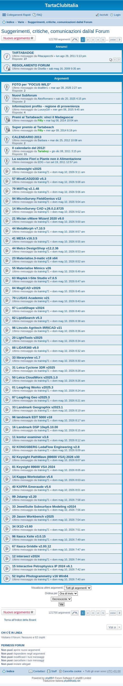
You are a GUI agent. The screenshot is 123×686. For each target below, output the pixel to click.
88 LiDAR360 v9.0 (25, 347)
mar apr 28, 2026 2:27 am (66, 87)
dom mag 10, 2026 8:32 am (68, 350)
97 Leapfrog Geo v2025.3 (31, 397)
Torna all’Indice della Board (20, 619)
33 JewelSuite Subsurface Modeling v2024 (44, 506)
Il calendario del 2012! (28, 148)
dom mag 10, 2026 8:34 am (68, 340)
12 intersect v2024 (26, 556)
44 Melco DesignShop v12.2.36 (35, 248)
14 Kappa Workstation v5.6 (32, 477)
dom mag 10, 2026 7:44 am (68, 559)
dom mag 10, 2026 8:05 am (68, 470)
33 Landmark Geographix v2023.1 (37, 407)
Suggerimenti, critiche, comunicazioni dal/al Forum (60, 22)
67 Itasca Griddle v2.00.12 (31, 546)
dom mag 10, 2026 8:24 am (68, 390)
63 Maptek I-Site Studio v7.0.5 (34, 278)
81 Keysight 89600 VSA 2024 (33, 467)
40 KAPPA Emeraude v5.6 (31, 487)
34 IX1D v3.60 (22, 526)
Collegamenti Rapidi (19, 14)
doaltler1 (43, 87)
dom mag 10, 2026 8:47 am (68, 281)
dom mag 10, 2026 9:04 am (68, 201)
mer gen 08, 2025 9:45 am (68, 109)
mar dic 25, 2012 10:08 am (66, 140)
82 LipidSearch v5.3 (27, 318)
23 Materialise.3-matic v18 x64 (35, 258)
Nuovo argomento (16, 38)
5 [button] (103, 39)
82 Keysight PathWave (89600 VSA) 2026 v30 (46, 457)
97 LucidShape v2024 (28, 308)
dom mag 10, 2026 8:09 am (68, 450)
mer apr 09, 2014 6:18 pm (61, 130)
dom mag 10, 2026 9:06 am (68, 191)
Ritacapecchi (45, 56)
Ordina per (61, 593)
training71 (43, 172)
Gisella (42, 68)
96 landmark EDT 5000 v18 (32, 417)
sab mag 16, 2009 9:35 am (65, 68)
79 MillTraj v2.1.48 (25, 188)
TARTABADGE (23, 53)
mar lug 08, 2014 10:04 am (62, 120)
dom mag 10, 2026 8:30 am (68, 360)
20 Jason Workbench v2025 (33, 516)
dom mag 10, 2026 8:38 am (68, 321)
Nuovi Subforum (24, 95)
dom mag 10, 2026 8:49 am (68, 271)
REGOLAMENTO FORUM (31, 65)
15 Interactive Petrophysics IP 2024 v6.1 (42, 566)
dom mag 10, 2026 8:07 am (68, 460)
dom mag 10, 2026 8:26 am (68, 380)
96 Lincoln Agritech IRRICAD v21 (37, 328)
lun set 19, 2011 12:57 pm (61, 162)
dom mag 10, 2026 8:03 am (68, 480)
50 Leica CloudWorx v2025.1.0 (35, 377)
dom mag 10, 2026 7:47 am (68, 549)
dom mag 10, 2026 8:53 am (68, 251)
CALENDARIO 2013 (26, 137)
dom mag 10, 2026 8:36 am (68, 331)
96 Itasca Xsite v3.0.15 (29, 536)
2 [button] (88, 39)
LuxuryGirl (44, 109)
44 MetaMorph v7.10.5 (28, 228)
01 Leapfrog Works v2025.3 (32, 387)
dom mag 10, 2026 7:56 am (68, 509)
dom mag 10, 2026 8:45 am (68, 291)
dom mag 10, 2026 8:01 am (68, 490)
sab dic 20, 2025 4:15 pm (71, 98)
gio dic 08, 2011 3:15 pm (66, 151)
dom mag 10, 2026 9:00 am (68, 221)
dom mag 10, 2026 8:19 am (68, 410)
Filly (40, 120)
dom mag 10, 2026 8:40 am (68, 311)
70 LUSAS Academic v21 (30, 298)
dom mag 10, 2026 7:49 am (68, 539)
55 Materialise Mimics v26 (31, 268)
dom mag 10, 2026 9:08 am (68, 182)
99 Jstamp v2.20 (24, 496)
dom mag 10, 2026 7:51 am (68, 529)
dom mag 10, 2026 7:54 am (68, 519)
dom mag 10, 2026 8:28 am (68, 370)
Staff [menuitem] (53, 671)
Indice (10, 22)
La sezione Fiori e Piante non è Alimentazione (46, 159)
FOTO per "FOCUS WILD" (31, 84)
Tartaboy (43, 151)
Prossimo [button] (119, 39)
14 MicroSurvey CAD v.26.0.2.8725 (38, 208)
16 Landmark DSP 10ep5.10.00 (35, 427)
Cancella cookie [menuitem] (72, 671)
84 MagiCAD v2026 (26, 288)
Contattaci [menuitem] (39, 671)
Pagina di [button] (75, 39)
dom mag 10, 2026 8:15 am (68, 430)
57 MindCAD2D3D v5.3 (29, 179)
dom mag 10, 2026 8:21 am (68, 400)
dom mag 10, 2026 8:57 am (68, 231)
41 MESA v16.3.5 (24, 238)
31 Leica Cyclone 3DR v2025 (33, 367)
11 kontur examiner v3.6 (30, 437)
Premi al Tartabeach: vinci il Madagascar (42, 117)
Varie (21, 22)
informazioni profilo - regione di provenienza (45, 106)
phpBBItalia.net (72, 680)
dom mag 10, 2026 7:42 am (68, 569)
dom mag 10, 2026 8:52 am (68, 261)
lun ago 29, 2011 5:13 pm (71, 56)
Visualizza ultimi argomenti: (61, 588)
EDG (41, 162)
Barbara (42, 140)
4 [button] (98, 39)
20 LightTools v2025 (27, 337)
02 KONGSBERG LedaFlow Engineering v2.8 (45, 447)
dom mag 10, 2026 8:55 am (68, 241)
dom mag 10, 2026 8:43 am (68, 301)
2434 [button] (112, 39)
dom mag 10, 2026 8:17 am (68, 420)
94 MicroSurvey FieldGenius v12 (36, 198)
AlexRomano (45, 98)
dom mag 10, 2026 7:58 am (68, 499)
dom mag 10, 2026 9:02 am (68, 211)
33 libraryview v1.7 (26, 357)
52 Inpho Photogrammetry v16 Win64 (40, 576)
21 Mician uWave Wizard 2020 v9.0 (38, 218)
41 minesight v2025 (26, 169)
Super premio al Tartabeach (33, 127)
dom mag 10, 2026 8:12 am (68, 440)
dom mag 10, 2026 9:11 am (68, 172)
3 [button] (93, 39)
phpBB (49, 678)
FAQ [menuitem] (39, 14)
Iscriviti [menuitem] (104, 14)
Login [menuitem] (117, 14)
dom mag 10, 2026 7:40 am (68, 579)
